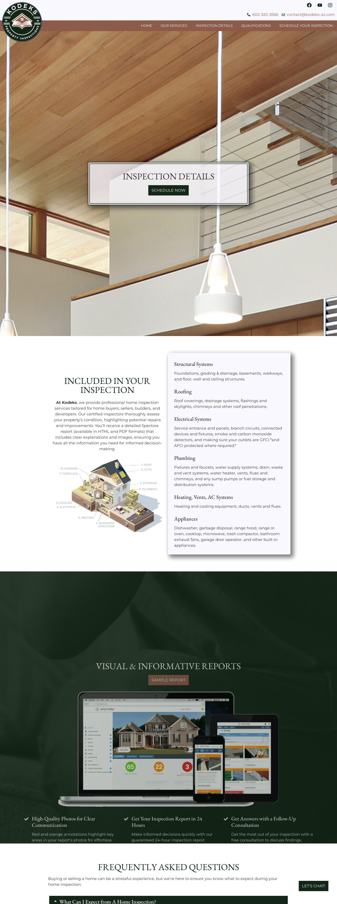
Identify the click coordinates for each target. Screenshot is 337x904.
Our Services (174, 26)
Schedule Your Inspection (306, 26)
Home (146, 26)
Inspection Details (214, 26)
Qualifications (256, 26)
